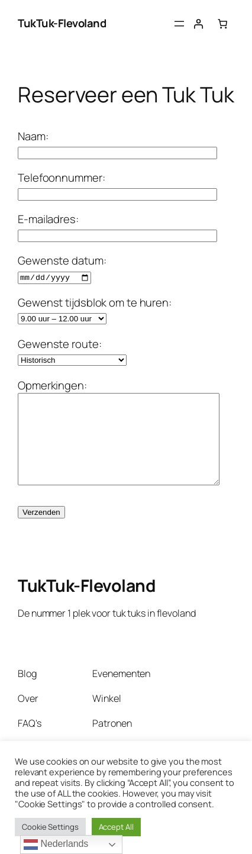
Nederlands (56, 844)
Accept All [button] (116, 826)
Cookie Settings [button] (50, 826)
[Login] (198, 24)
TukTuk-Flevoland (62, 23)
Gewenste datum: (62, 268)
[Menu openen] (179, 24)
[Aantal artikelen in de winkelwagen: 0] (222, 24)
